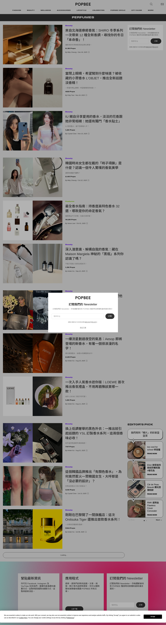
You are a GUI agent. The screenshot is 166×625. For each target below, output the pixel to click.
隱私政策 (94, 322)
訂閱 (110, 316)
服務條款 (87, 322)
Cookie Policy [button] (23, 618)
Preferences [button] (70, 618)
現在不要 (83, 328)
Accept (153, 616)
